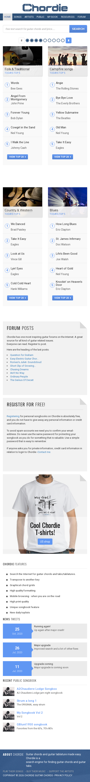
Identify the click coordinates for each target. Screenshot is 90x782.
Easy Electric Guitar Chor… (24, 358)
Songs (17, 17)
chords (48, 775)
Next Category (68, 40)
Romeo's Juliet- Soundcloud (25, 362)
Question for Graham (21, 355)
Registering (13, 416)
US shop (45, 541)
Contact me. (44, 452)
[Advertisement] (45, 174)
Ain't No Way (17, 372)
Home (7, 17)
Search (78, 29)
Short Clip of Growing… (23, 365)
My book (52, 17)
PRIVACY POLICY (63, 775)
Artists (29, 17)
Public (40, 17)
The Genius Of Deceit (22, 380)
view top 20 (17, 157)
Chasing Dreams (19, 369)
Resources (67, 17)
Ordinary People (19, 376)
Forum (82, 17)
